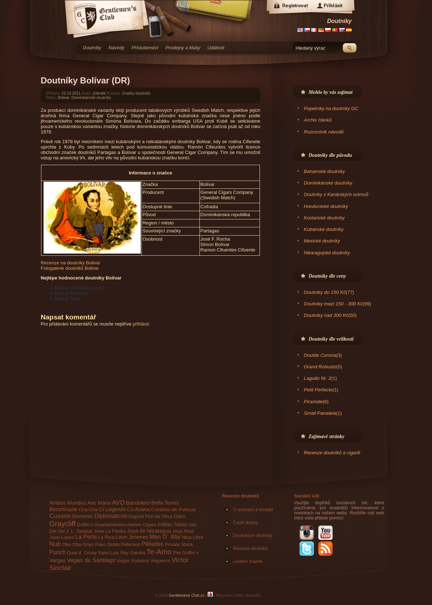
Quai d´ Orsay (82, 552)
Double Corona (320, 355)
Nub (55, 543)
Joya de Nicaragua (149, 531)
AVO (118, 502)
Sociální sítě (306, 496)
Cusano (60, 515)
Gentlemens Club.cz (186, 595)
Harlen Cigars (141, 524)
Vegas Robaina (132, 560)
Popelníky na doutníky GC (331, 108)
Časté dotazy (245, 522)
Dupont (136, 516)
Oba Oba (71, 544)
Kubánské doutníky (324, 229)
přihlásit (141, 324)
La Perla (86, 537)
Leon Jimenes (132, 537)
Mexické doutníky (322, 241)
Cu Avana (138, 509)
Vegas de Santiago (91, 560)
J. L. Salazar (79, 531)
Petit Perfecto (318, 389)
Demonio (82, 516)
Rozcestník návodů (324, 132)
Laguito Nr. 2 (317, 378)
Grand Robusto (320, 366)
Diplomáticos (110, 516)
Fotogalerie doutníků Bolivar (70, 268)
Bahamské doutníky (324, 171)
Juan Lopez (61, 537)
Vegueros (160, 560)
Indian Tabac (173, 524)
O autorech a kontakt (253, 509)
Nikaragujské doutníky (327, 252)
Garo (179, 516)
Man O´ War (165, 537)
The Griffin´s (185, 552)
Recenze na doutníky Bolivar (70, 262)
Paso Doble (107, 544)
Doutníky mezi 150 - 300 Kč (333, 303)
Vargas (57, 560)
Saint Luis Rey (113, 552)
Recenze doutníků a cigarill (332, 452)
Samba (137, 552)
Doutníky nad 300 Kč (326, 315)
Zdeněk (99, 93)
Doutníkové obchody (252, 535)
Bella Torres (165, 503)
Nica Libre (192, 537)
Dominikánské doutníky (91, 97)
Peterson (130, 544)
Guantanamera (110, 524)
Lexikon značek (248, 561)
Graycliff (62, 524)
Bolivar (63, 97)
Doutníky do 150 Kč (325, 292)
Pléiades (152, 544)
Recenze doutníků (240, 496)
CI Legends (112, 509)
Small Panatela (320, 413)
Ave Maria (99, 503)
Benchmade (63, 509)
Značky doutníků (136, 93)
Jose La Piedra (110, 531)
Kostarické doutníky (324, 217)
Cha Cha (88, 509)
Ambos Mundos (67, 503)
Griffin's (85, 524)
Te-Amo (159, 552)
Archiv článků (318, 120)
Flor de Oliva (158, 516)
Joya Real (183, 531)
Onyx (88, 544)
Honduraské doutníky (326, 206)
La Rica (106, 537)
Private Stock (179, 544)
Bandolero (138, 503)
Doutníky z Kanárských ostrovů (336, 194)
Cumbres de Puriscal (173, 509)
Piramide (313, 401)
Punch (57, 552)
